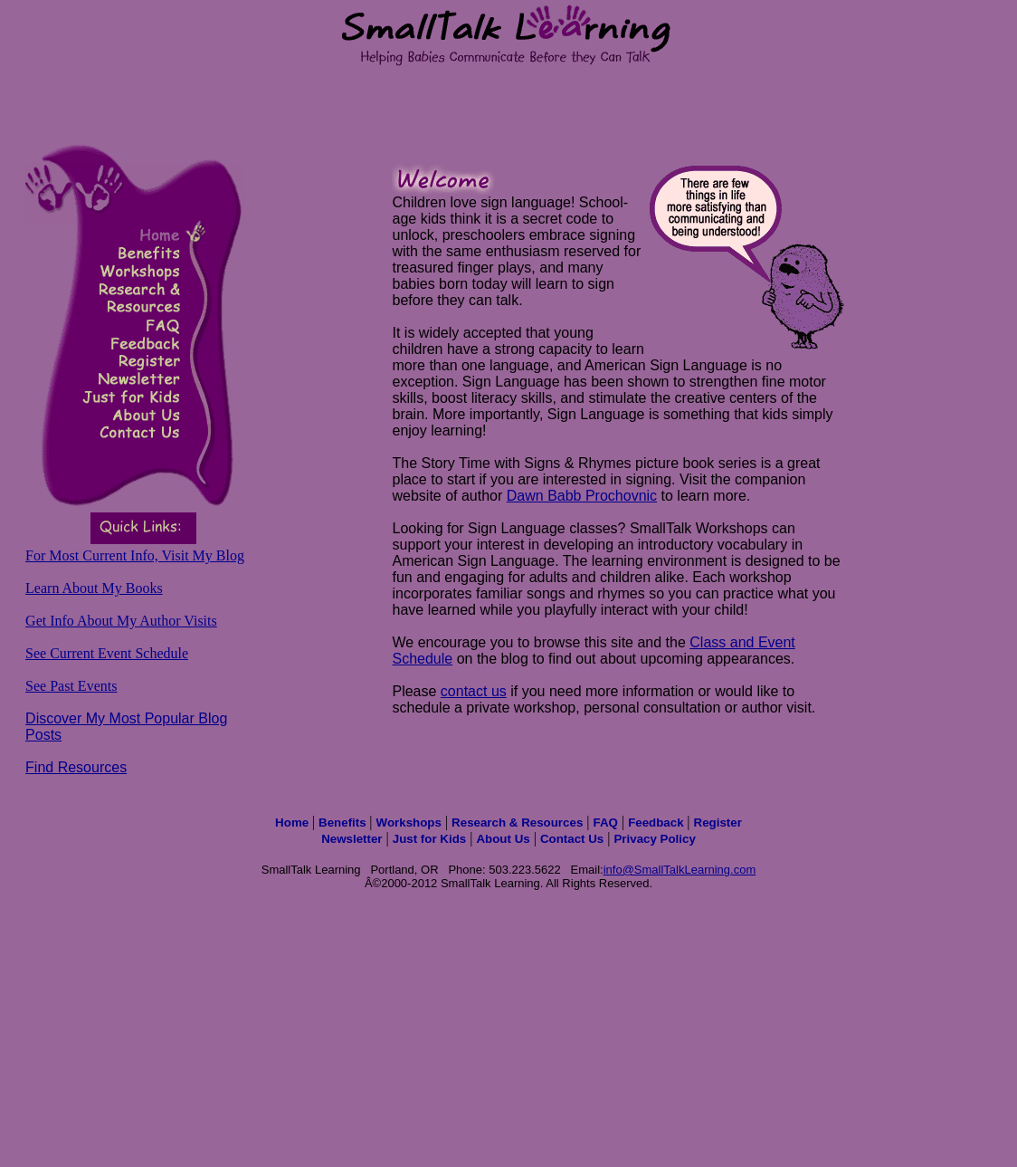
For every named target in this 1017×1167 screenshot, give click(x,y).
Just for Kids (429, 839)
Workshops (409, 822)
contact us (474, 691)
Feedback (657, 822)
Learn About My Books (94, 588)
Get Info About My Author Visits (121, 620)
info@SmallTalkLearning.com (680, 869)
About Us (502, 839)
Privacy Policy (654, 839)
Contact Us (572, 839)
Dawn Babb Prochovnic (582, 495)
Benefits (343, 822)
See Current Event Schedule (106, 653)
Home (293, 822)
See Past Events (71, 686)
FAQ (606, 822)
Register (718, 822)
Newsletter (351, 839)
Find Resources (76, 767)
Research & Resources (517, 822)
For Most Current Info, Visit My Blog (134, 555)
